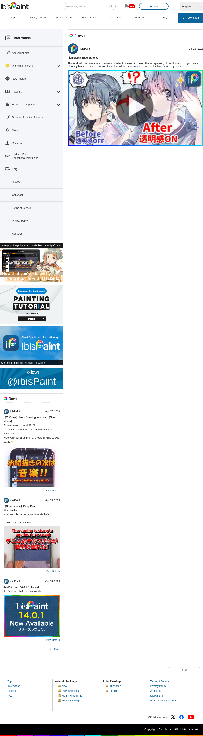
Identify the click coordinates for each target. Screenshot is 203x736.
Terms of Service (159, 681)
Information (14, 686)
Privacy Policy (158, 686)
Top (10, 681)
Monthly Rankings (72, 695)
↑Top (184, 669)
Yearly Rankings (71, 700)
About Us (155, 690)
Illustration (115, 686)
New (64, 686)
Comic (113, 690)
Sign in (154, 6)
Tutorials (12, 690)
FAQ (10, 695)
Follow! (31, 378)
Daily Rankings (70, 690)
